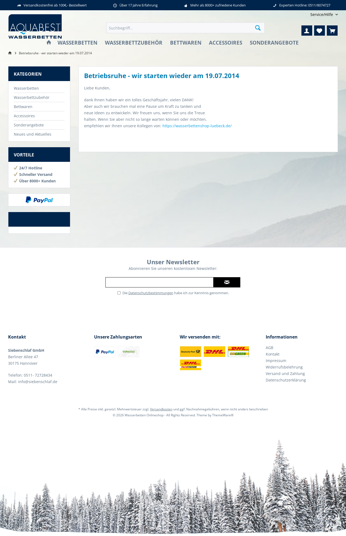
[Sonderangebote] (274, 42)
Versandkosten (161, 409)
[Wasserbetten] (77, 42)
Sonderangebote (29, 125)
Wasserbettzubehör (31, 97)
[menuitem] (322, 14)
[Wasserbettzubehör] (133, 42)
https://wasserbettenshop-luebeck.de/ (197, 125)
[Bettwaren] (185, 42)
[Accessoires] (225, 42)
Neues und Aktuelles (32, 134)
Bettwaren (23, 106)
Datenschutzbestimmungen (150, 292)
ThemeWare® (223, 415)
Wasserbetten (26, 88)
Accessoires (24, 115)
